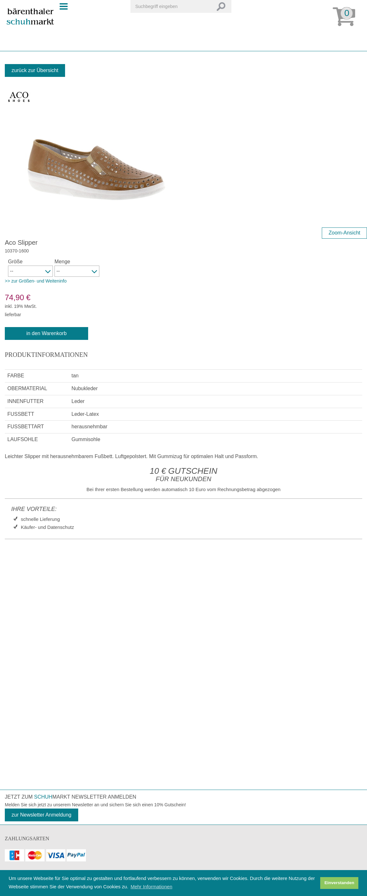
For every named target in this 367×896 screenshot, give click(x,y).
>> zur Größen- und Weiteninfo (36, 281)
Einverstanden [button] (339, 882)
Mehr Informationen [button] (151, 886)
